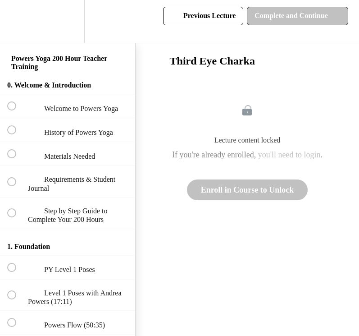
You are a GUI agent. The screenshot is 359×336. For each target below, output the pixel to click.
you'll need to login (289, 154)
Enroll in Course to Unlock (247, 189)
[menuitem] (67, 21)
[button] (16, 21)
